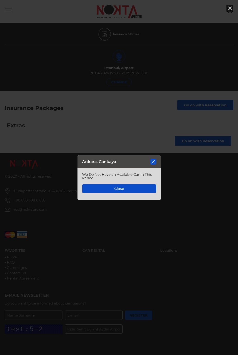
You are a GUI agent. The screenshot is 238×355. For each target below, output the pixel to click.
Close (119, 188)
